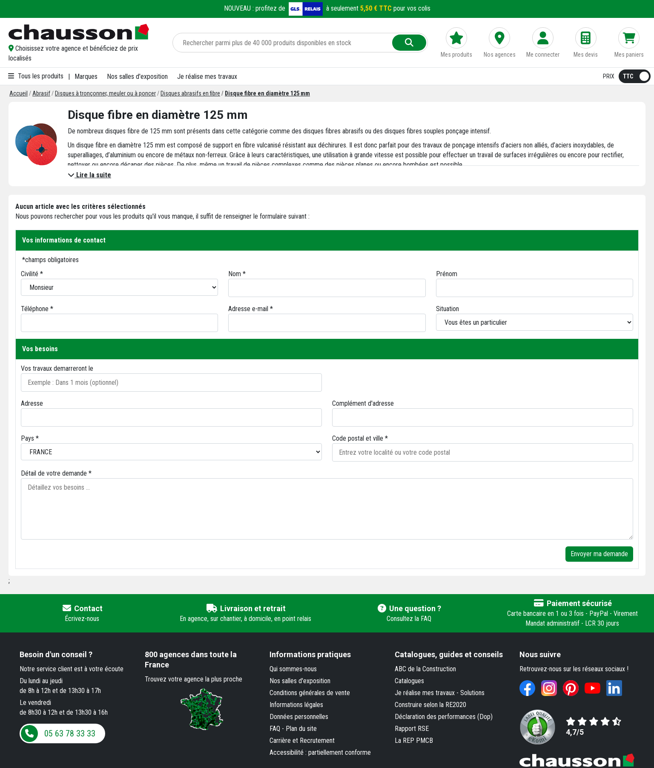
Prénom (446, 274)
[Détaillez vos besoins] (327, 509)
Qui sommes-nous (293, 669)
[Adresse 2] (482, 417)
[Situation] (534, 322)
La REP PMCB (414, 740)
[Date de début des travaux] (171, 382)
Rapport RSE (412, 729)
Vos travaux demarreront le (57, 368)
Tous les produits (35, 76)
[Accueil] (18, 93)
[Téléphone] (119, 323)
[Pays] (171, 451)
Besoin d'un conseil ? (56, 654)
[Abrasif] (41, 93)
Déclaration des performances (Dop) (444, 717)
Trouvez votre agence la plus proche (193, 679)
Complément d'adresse (363, 403)
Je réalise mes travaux (207, 76)
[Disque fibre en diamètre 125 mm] (267, 93)
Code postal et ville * (360, 438)
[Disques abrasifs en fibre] (190, 93)
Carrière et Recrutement (302, 740)
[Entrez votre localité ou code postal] (482, 452)
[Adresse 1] (171, 417)
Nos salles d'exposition (137, 76)
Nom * (237, 274)
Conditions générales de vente (310, 693)
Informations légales (296, 705)
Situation (447, 309)
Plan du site (301, 729)
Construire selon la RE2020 (430, 705)
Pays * (30, 438)
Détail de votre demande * (56, 473)
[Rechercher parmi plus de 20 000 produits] (283, 43)
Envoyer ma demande (599, 554)
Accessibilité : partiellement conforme (320, 752)
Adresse (32, 403)
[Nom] (326, 288)
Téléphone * (37, 309)
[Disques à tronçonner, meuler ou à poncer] (105, 93)
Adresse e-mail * (250, 309)
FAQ (275, 729)
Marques (86, 76)
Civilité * (32, 274)
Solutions (472, 693)
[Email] (326, 323)
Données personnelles (299, 717)
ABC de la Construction (425, 669)
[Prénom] (534, 288)
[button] (84, 53)
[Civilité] (119, 287)
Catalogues (409, 681)
